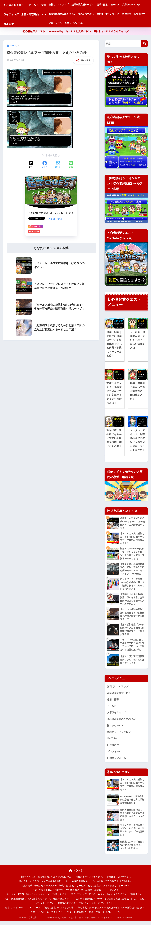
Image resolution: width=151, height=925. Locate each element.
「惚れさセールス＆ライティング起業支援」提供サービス (102, 881)
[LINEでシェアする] (71, 164)
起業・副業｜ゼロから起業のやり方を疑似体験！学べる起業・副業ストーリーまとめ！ (75, 894)
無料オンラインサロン (71, 23)
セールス (126, 4)
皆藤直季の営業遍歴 (77, 916)
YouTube (90, 23)
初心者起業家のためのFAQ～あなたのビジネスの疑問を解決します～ (112, 912)
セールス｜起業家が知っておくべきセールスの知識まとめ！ (37, 899)
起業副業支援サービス (94, 4)
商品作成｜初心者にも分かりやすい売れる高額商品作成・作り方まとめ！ (109, 903)
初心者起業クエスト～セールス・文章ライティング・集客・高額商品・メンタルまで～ (31, 13)
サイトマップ (57, 916)
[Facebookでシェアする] (44, 165)
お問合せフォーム (137, 23)
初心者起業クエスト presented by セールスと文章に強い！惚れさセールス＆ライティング (76, 31)
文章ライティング (69, 13)
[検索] (144, 43)
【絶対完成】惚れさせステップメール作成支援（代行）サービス (53, 890)
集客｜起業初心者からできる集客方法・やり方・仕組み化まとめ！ (38, 903)
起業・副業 (113, 4)
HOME (75, 875)
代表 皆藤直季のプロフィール (104, 916)
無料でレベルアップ (70, 4)
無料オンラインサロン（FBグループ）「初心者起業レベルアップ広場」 (40, 912)
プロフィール (118, 23)
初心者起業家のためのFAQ (94, 13)
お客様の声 (103, 23)
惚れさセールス (118, 13)
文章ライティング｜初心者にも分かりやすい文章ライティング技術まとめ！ (106, 899)
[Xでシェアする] (31, 165)
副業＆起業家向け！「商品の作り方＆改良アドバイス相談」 (102, 885)
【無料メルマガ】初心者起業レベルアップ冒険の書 (45, 881)
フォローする (55, 219)
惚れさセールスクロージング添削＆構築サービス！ (44, 885)
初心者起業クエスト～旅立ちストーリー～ (109, 890)
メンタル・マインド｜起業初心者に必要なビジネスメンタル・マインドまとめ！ (75, 907)
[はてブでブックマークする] (57, 165)
